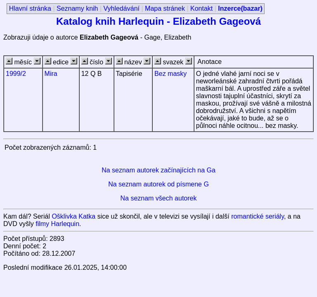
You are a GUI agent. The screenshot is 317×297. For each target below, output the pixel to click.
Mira (51, 73)
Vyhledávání (122, 8)
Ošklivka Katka (73, 216)
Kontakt (201, 8)
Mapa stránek (165, 8)
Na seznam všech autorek (159, 198)
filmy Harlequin (57, 223)
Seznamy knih (77, 8)
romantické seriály (257, 216)
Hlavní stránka (30, 8)
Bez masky (170, 73)
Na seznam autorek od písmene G (158, 184)
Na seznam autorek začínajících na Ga (158, 170)
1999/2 (16, 73)
